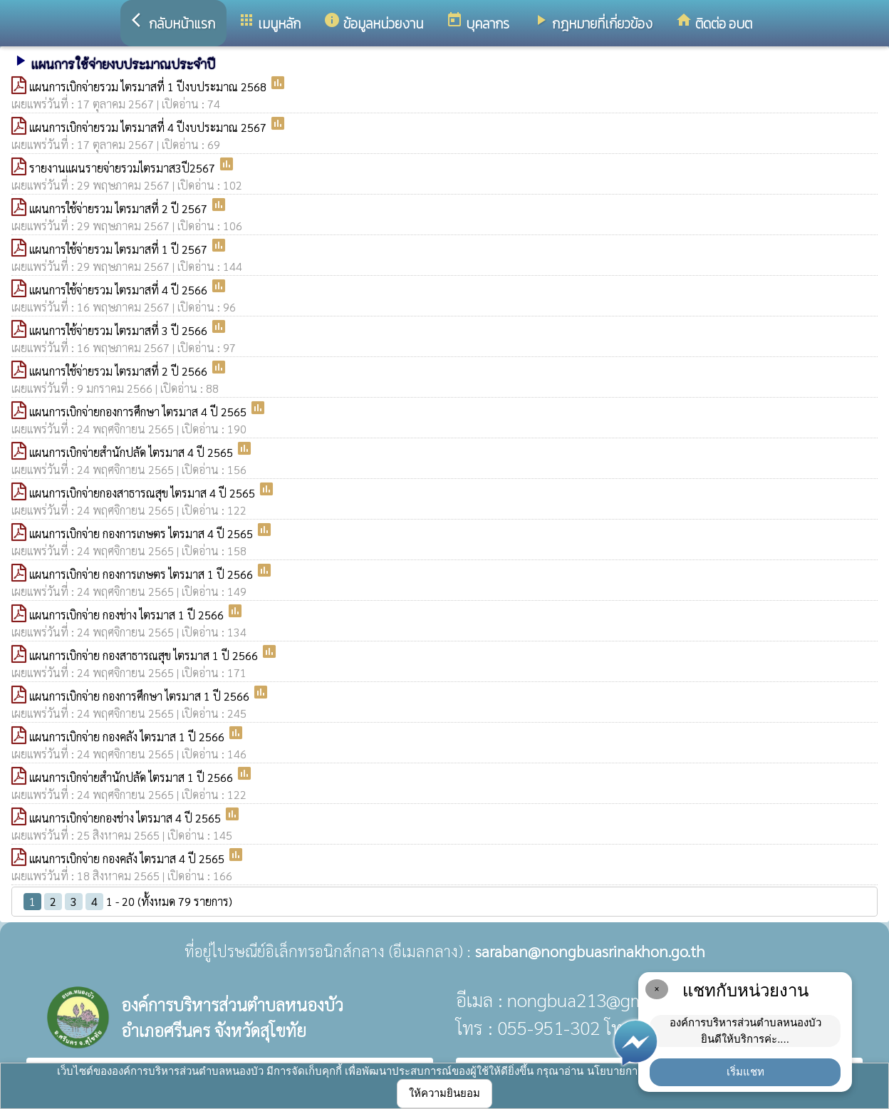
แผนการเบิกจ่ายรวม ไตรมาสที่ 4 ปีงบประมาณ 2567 (149, 127)
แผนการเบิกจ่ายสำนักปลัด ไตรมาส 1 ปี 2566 (132, 777)
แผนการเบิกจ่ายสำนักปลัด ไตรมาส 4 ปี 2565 (132, 452)
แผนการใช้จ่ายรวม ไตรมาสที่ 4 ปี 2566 (119, 289)
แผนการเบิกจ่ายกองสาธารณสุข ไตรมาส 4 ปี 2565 (143, 492)
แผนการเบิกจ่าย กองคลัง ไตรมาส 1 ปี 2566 (128, 736)
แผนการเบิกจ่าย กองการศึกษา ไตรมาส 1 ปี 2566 (140, 695)
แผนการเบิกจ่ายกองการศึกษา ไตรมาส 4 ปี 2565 (139, 411)
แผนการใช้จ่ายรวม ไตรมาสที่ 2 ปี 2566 (119, 370)
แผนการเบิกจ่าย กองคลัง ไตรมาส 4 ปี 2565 (128, 858)
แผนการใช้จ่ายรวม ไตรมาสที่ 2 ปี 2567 (119, 208)
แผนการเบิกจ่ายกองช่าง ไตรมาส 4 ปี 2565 (126, 817)
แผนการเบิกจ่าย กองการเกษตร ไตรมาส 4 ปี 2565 (142, 533)
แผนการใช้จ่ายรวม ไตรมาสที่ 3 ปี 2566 (119, 330)
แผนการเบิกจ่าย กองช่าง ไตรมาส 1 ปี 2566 (128, 614)
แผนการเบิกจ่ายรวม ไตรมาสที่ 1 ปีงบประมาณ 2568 (149, 86)
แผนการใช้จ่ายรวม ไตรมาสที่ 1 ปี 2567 (119, 249)
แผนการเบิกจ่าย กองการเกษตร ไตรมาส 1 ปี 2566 (142, 574)
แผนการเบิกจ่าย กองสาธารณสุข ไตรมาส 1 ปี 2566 (145, 655)
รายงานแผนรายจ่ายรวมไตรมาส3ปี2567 (123, 167)
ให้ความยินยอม (444, 1093)
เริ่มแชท (745, 1072)
